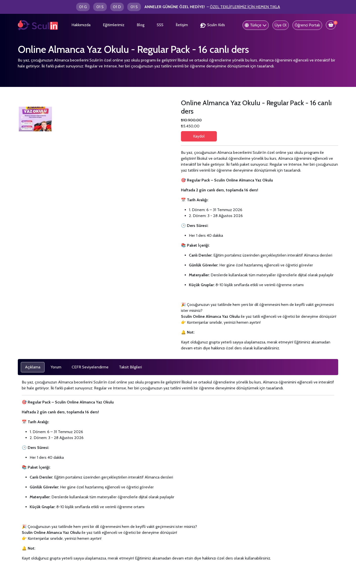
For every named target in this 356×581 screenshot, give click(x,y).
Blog (140, 24)
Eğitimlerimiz (113, 24)
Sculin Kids (212, 25)
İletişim (182, 24)
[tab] (32, 367)
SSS (160, 24)
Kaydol (199, 136)
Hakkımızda (80, 24)
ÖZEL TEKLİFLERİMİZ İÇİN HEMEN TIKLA (245, 6)
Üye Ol (281, 25)
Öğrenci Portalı (307, 25)
